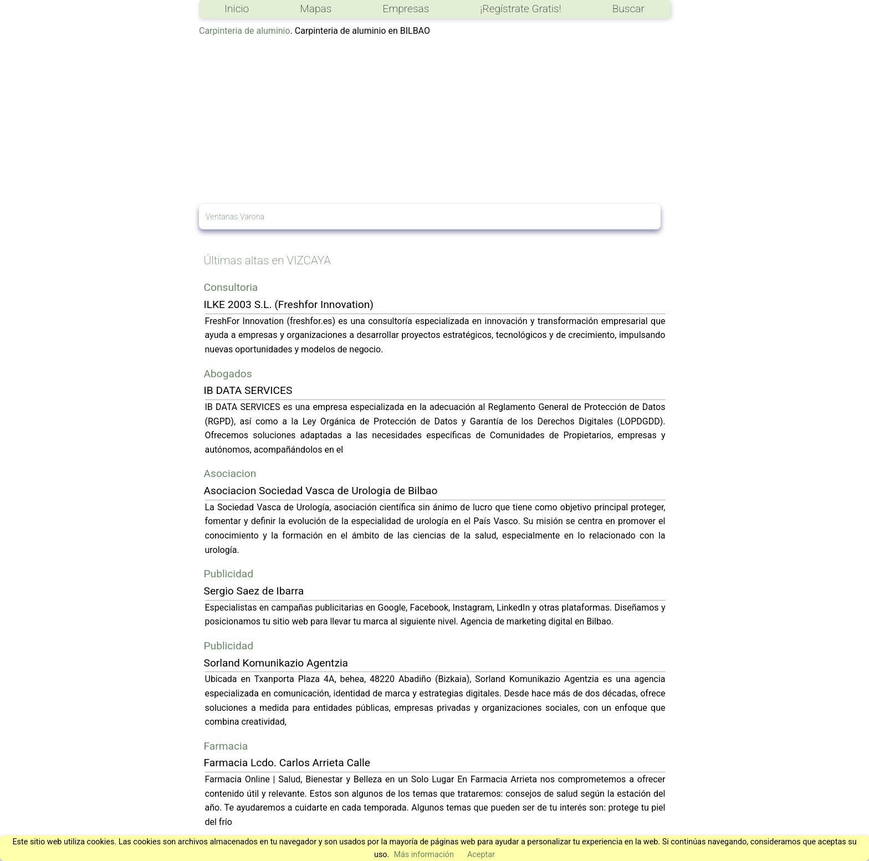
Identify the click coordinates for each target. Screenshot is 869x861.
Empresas (405, 8)
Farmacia (226, 746)
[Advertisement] (434, 120)
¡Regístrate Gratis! (520, 8)
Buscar (628, 8)
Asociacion (230, 473)
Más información (423, 854)
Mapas (315, 8)
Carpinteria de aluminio (244, 30)
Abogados (228, 373)
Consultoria (231, 287)
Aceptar (481, 854)
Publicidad (229, 573)
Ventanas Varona (235, 217)
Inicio (236, 8)
